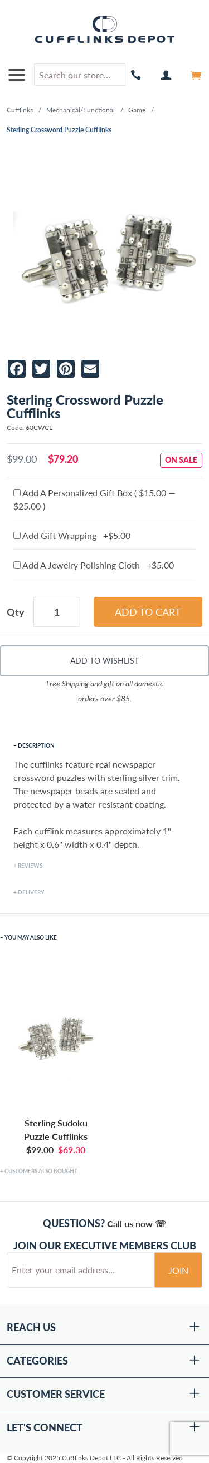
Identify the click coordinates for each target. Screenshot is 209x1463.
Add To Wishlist (104, 660)
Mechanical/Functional (80, 110)
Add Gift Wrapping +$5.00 (71, 535)
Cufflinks (20, 110)
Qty (16, 612)
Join (178, 1270)
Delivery (31, 892)
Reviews (30, 865)
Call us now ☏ (136, 1223)
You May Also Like (30, 937)
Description (36, 745)
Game (136, 110)
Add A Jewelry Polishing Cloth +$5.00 (93, 565)
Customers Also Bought (40, 1171)
